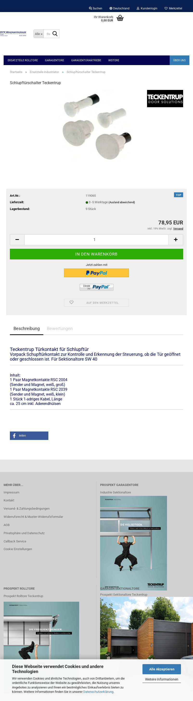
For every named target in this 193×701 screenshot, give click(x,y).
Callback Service (15, 541)
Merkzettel (173, 8)
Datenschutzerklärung (98, 692)
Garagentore (54, 60)
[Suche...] (38, 33)
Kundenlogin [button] (147, 8)
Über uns (179, 60)
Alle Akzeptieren (161, 669)
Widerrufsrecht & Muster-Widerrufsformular (33, 517)
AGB (7, 525)
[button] (119, 8)
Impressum (11, 492)
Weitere (113, 60)
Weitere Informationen (161, 679)
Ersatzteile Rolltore (23, 60)
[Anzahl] (96, 239)
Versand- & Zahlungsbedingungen (27, 508)
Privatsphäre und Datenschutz (24, 533)
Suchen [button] (95, 8)
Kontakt (9, 500)
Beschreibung (26, 328)
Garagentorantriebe (86, 60)
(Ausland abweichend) (122, 202)
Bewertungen (60, 328)
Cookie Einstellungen (18, 549)
